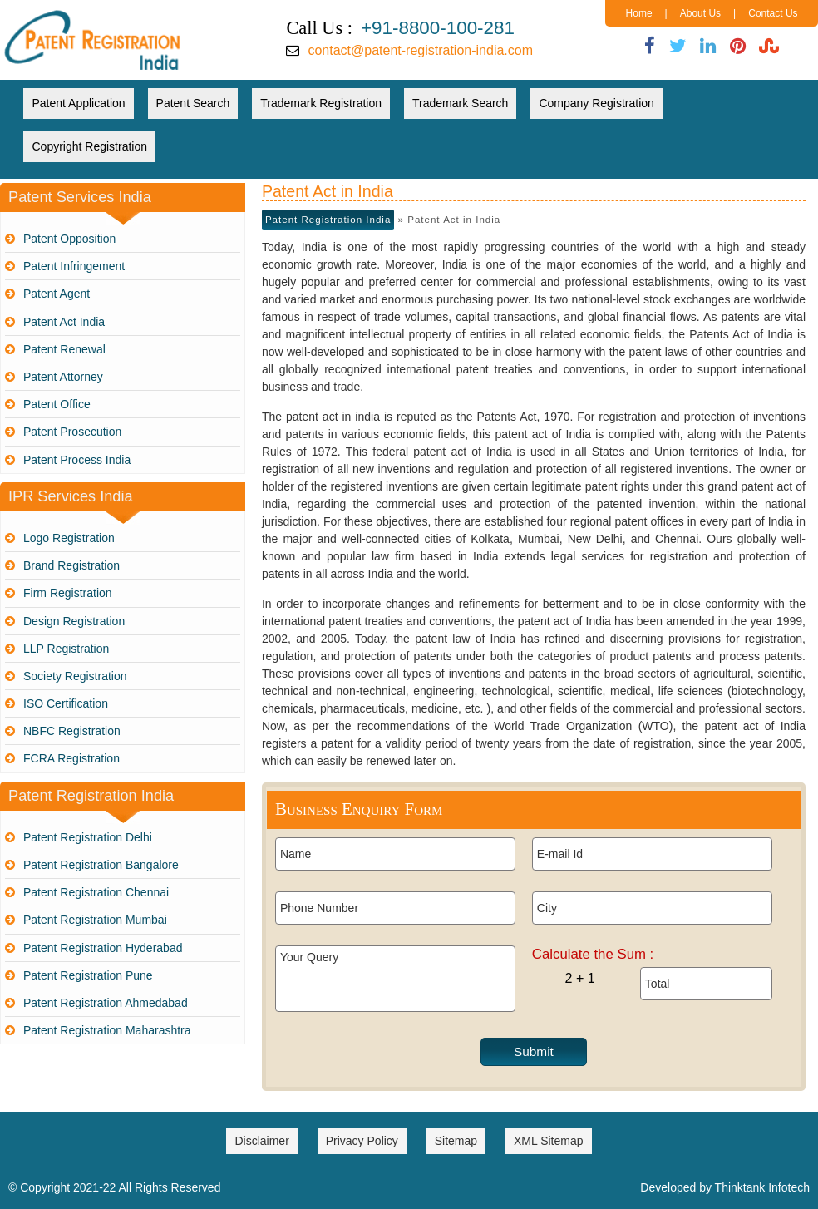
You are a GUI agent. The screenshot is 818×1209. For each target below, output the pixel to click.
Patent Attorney (63, 376)
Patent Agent (56, 293)
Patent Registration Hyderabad (102, 948)
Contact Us (772, 13)
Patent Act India (64, 321)
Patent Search (193, 103)
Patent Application (78, 103)
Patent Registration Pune (88, 975)
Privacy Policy (362, 1140)
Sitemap (456, 1140)
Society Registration (75, 676)
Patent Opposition (69, 238)
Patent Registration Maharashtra (107, 1030)
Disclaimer (261, 1140)
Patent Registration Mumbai (95, 919)
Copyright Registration (89, 146)
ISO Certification (65, 703)
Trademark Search (460, 103)
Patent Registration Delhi (87, 837)
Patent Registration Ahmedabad (105, 1002)
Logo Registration (69, 538)
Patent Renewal (64, 349)
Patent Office (57, 404)
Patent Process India (77, 459)
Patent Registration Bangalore (101, 864)
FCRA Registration (71, 758)
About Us (700, 13)
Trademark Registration (321, 103)
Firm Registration (67, 593)
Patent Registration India (328, 220)
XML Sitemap (549, 1140)
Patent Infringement (74, 266)
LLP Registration (66, 648)
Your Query (395, 978)
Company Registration (596, 103)
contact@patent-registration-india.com (420, 50)
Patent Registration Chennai (96, 892)
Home (639, 13)
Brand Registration (71, 565)
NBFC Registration (72, 731)
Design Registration (74, 621)
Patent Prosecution (72, 431)
